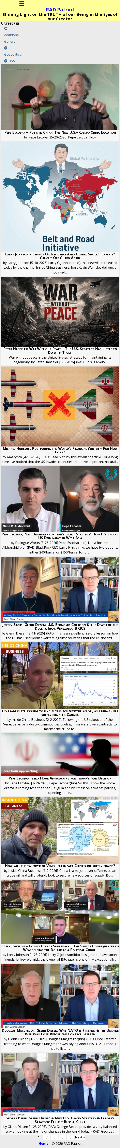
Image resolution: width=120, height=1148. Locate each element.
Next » (80, 1137)
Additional (11, 35)
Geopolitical (13, 54)
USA (12, 61)
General (10, 41)
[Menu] (21, 3)
